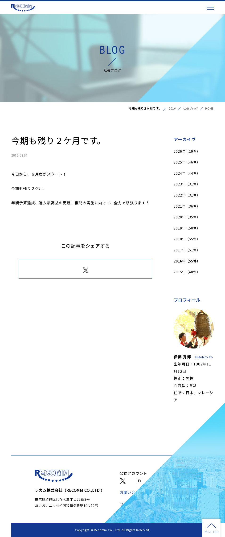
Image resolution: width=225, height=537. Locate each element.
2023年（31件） (187, 184)
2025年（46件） (187, 162)
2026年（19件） (187, 151)
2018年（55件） (187, 239)
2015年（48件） (187, 272)
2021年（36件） (187, 206)
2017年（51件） (187, 250)
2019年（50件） (187, 228)
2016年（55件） (187, 261)
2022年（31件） (187, 195)
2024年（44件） (187, 173)
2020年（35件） (187, 217)
